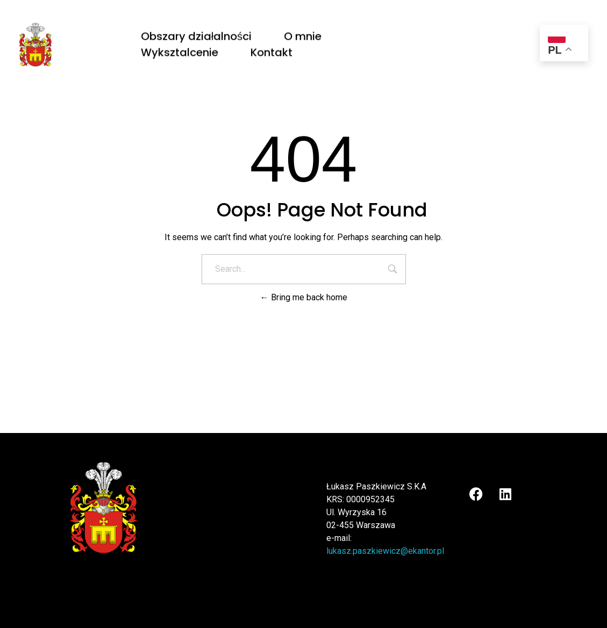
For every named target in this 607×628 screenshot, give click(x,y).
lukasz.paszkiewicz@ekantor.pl (385, 551)
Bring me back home (303, 297)
